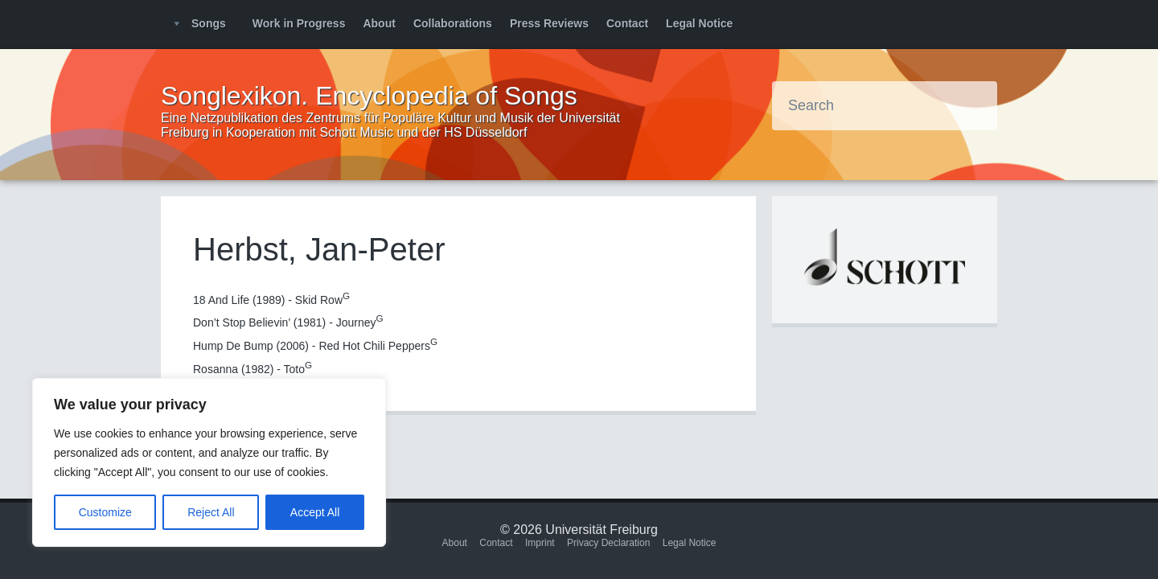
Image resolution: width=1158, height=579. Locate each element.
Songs (208, 23)
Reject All (210, 512)
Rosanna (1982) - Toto (252, 369)
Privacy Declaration (608, 542)
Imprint (540, 542)
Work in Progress (299, 23)
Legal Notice (699, 23)
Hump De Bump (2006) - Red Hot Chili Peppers (315, 345)
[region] (209, 462)
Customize (105, 512)
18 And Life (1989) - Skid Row (271, 300)
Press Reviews (549, 23)
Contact (627, 23)
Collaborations (452, 23)
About (379, 23)
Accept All (314, 512)
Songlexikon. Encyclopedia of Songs (369, 95)
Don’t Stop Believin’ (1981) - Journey (288, 322)
